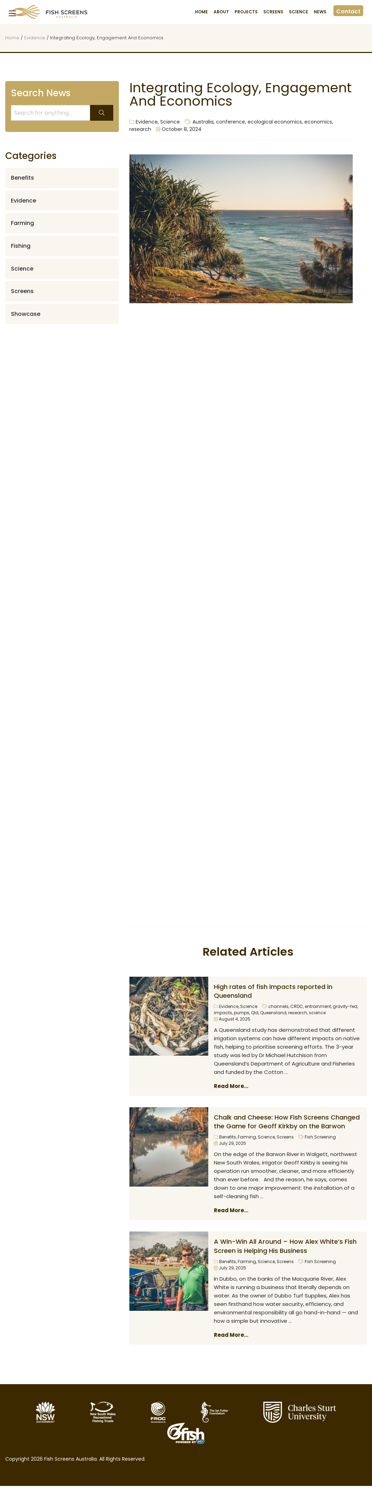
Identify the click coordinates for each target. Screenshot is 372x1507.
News (320, 12)
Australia (203, 121)
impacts (223, 1013)
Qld (254, 1013)
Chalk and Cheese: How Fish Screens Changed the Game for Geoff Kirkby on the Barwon (287, 1121)
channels (278, 1006)
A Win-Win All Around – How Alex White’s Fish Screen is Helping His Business (285, 1246)
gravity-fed (345, 1006)
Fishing (21, 246)
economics (318, 121)
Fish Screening (320, 1137)
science (317, 1013)
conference (230, 121)
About (221, 12)
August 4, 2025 (232, 1019)
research (140, 129)
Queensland (273, 1013)
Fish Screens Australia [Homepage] (49, 12)
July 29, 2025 (230, 1143)
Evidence (34, 37)
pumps (241, 1013)
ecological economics (275, 121)
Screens (273, 12)
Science (298, 12)
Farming (247, 1137)
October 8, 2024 (179, 129)
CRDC (296, 1006)
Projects (246, 12)
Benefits (227, 1137)
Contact (348, 11)
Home (201, 12)
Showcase (25, 314)
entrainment (318, 1006)
